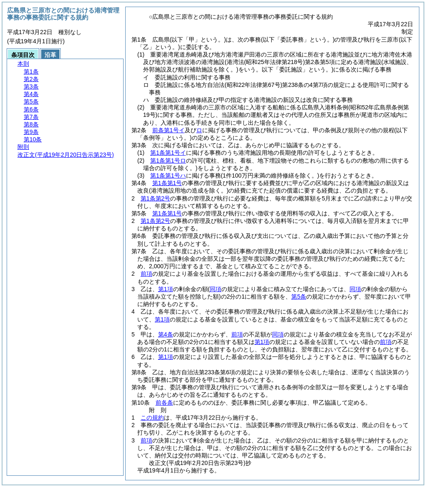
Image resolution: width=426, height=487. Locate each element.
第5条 (298, 296)
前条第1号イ (168, 130)
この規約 (152, 417)
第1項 (165, 289)
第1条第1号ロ (168, 160)
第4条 (165, 334)
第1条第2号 (156, 198)
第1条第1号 (167, 183)
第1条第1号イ (168, 152)
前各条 (164, 402)
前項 (146, 273)
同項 (278, 334)
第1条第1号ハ (168, 175)
